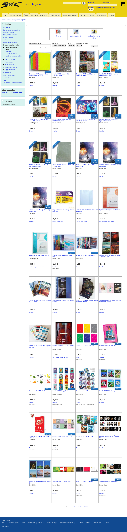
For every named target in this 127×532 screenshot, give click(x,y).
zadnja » (86, 506)
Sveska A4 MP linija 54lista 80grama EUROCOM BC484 (110, 301)
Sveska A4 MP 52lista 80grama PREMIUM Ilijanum (85, 74)
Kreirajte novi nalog (93, 7)
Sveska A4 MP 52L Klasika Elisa (85, 255)
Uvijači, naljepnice (76, 36)
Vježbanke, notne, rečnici (106, 221)
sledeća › (80, 506)
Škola (26, 15)
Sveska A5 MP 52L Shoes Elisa (108, 481)
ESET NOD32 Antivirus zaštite (12, 82)
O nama (111, 15)
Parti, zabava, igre (9, 75)
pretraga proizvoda (35, 43)
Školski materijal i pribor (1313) (16, 20)
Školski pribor (9, 62)
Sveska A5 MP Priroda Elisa (84, 436)
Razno (5, 80)
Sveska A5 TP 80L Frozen (84, 391)
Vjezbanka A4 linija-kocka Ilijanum (109, 210)
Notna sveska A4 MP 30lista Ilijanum (63, 345)
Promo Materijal (55, 15)
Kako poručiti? (101, 15)
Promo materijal (8, 37)
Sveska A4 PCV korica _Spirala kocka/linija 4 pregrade (38, 74)
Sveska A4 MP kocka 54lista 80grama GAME (61, 74)
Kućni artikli (6, 78)
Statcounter (5, 526)
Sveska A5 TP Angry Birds (60, 391)
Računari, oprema (9, 32)
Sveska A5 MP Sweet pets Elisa (62, 436)
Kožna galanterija (8, 40)
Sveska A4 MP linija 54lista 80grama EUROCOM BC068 (87, 301)
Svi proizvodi (7, 27)
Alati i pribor (7, 73)
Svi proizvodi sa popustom (11, 30)
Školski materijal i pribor (11, 45)
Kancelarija (34, 15)
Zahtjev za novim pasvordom (107, 7)
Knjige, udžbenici (10, 69)
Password (106, 2)
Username (91, 2)
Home (5, 15)
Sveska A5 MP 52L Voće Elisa (61, 481)
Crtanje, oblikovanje (11, 67)
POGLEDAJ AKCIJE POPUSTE (12, 93)
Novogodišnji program (70, 15)
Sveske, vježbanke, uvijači (11, 48)
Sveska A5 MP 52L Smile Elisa (85, 481)
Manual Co (43, 15)
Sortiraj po (55, 43)
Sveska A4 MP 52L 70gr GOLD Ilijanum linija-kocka (108, 120)
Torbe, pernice (9, 64)
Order (69, 43)
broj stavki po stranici (82, 43)
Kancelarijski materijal (10, 42)
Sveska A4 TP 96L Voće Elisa (38, 391)
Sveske (58, 36)
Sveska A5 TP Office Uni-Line (85, 345)
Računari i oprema (15, 15)
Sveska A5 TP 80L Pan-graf (107, 345)
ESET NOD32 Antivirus (87, 15)
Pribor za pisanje (10, 59)
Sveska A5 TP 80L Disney (107, 391)
